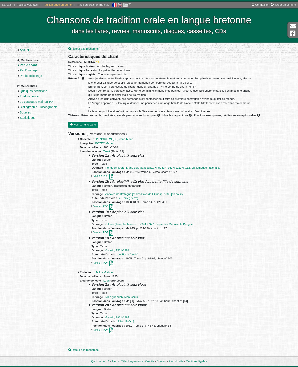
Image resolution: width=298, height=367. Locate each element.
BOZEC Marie (104, 143)
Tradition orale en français (93, 4)
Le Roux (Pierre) (128, 198)
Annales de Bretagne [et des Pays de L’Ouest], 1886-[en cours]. (144, 194)
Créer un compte (283, 4)
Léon (106, 280)
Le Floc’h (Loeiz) (128, 254)
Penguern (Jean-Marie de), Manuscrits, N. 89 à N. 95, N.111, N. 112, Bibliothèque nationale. (162, 167)
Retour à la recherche (83, 48)
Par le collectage (31, 75)
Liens (115, 361)
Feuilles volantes (27, 4)
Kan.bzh (7, 4)
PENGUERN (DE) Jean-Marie (114, 139)
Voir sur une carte (83, 124)
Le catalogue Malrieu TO (36, 101)
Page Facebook (293, 33)
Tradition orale (29, 96)
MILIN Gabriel (104, 272)
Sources (25, 112)
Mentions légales (196, 361)
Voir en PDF (103, 175)
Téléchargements (132, 361)
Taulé (106, 151)
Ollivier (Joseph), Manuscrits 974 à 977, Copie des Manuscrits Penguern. (150, 224)
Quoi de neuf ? (100, 361)
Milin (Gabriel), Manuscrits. (122, 297)
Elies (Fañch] (126, 321)
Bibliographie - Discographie (38, 107)
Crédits (149, 361)
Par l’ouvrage (28, 70)
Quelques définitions (33, 91)
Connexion (260, 4)
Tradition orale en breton (57, 4)
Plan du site (176, 361)
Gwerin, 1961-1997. (117, 250)
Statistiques (27, 117)
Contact (161, 361)
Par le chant (28, 65)
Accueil (24, 50)
